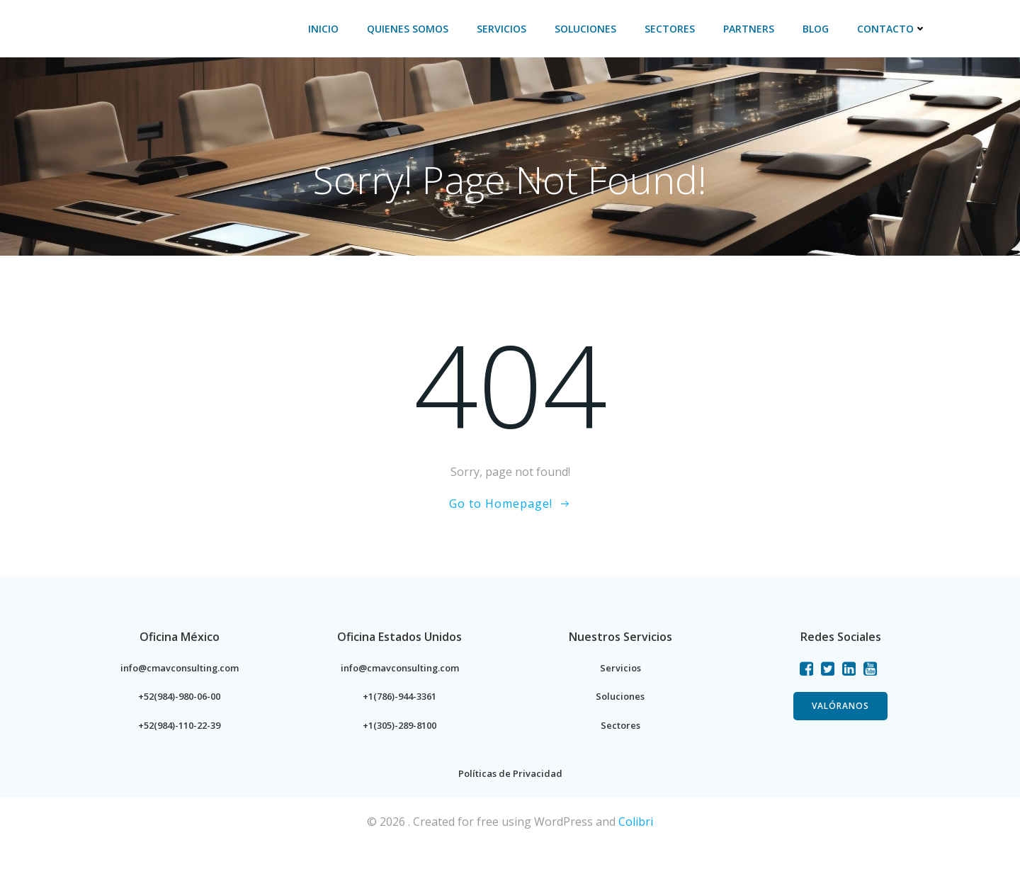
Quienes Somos (413, 28)
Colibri (635, 845)
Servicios (507, 28)
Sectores (675, 28)
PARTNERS (754, 28)
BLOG (821, 28)
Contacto (897, 28)
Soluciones (591, 28)
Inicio (329, 28)
